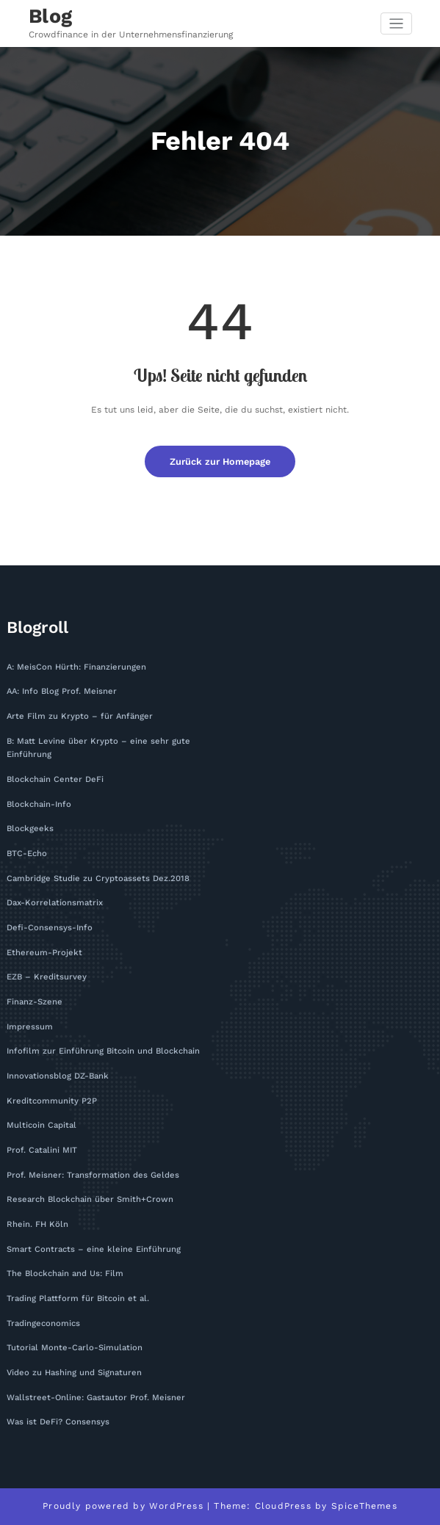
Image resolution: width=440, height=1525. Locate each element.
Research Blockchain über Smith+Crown (90, 1199)
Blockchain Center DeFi (55, 779)
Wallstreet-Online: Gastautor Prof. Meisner (96, 1397)
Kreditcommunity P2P (52, 1101)
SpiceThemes (364, 1506)
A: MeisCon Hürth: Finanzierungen (76, 667)
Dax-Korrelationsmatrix (55, 903)
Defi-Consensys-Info (50, 927)
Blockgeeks (30, 828)
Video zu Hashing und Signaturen (74, 1372)
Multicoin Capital (41, 1125)
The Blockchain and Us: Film (65, 1273)
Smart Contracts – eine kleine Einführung (94, 1249)
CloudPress (283, 1506)
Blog (51, 16)
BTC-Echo (27, 853)
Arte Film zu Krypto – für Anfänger (80, 716)
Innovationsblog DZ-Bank (58, 1076)
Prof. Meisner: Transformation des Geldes (93, 1175)
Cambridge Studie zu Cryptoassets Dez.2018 (98, 878)
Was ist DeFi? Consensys (58, 1422)
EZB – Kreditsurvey (47, 977)
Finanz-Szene (34, 1002)
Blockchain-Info (39, 804)
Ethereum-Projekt (44, 952)
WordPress (176, 1506)
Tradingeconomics (43, 1323)
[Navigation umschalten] (396, 23)
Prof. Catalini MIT (42, 1150)
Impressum (30, 1027)
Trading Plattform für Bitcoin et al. (78, 1298)
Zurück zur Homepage (220, 461)
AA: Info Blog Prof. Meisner (62, 691)
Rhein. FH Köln (37, 1224)
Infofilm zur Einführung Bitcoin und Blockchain (103, 1051)
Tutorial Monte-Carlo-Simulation (75, 1347)
